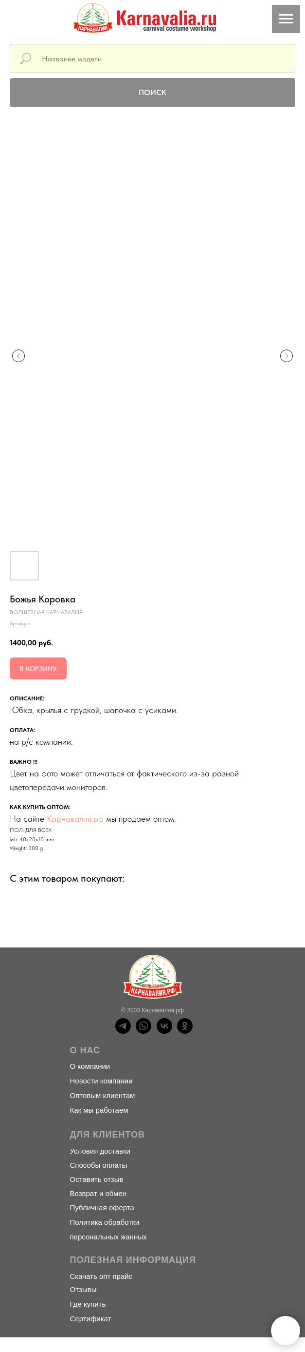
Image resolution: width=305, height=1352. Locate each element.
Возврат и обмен (98, 1193)
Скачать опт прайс (101, 1276)
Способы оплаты (98, 1165)
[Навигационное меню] (286, 19)
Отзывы (83, 1289)
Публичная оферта (102, 1207)
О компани (88, 1066)
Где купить (88, 1304)
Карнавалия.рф (75, 818)
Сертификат (90, 1318)
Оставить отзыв (97, 1179)
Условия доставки (100, 1151)
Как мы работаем (99, 1110)
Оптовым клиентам (102, 1095)
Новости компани (99, 1081)
